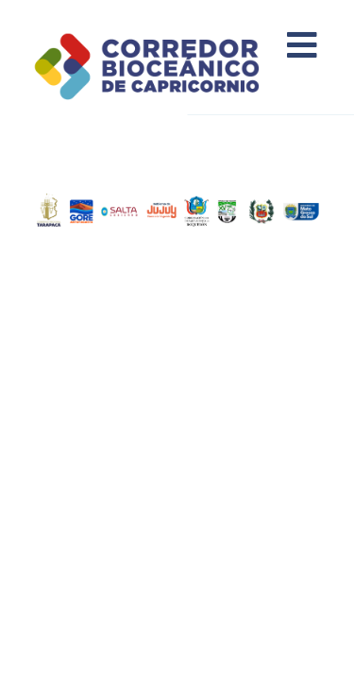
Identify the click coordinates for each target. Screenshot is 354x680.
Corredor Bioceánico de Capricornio (170, 66)
